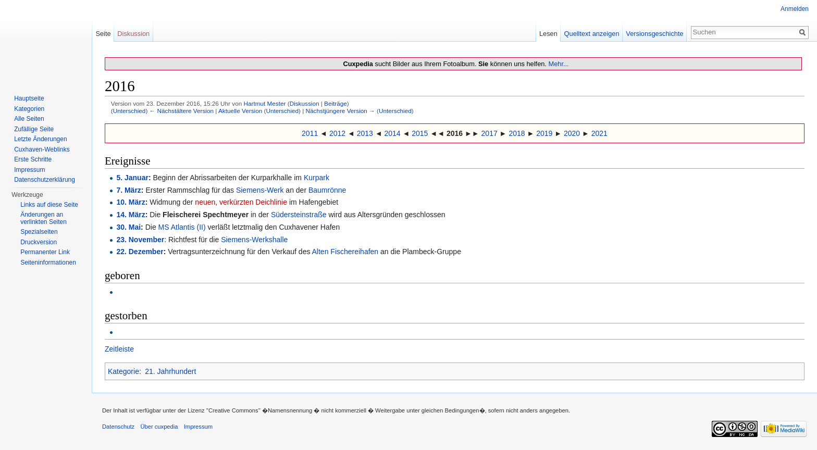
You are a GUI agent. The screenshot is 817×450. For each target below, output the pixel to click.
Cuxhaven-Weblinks (42, 149)
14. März (130, 214)
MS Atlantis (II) (182, 227)
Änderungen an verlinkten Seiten (43, 218)
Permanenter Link (45, 252)
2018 (517, 133)
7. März (128, 190)
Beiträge (335, 103)
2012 (337, 133)
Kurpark (316, 177)
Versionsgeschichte (654, 34)
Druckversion (38, 242)
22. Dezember (139, 251)
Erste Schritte (33, 159)
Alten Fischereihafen (345, 251)
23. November (140, 239)
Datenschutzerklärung (44, 179)
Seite (102, 34)
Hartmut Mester (264, 103)
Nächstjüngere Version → (340, 110)
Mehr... (558, 64)
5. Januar (132, 177)
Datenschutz (118, 426)
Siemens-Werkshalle (254, 239)
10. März (130, 202)
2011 (310, 133)
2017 (489, 133)
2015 (420, 133)
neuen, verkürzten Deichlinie (241, 202)
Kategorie (123, 371)
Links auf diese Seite (49, 204)
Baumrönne (327, 190)
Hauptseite (29, 98)
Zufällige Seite (34, 129)
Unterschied (129, 110)
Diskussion (304, 103)
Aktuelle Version (240, 110)
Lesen (548, 34)
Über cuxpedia (159, 426)
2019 (544, 133)
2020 (572, 133)
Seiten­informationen (48, 262)
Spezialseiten (38, 231)
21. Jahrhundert (170, 371)
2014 (392, 133)
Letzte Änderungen (40, 139)
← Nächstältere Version (182, 110)
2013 (365, 133)
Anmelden (795, 8)
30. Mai (128, 227)
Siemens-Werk (260, 190)
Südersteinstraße (299, 214)
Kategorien (29, 109)
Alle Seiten (29, 118)
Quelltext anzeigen (592, 34)
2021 (599, 133)
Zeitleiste (119, 349)
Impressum (29, 169)
